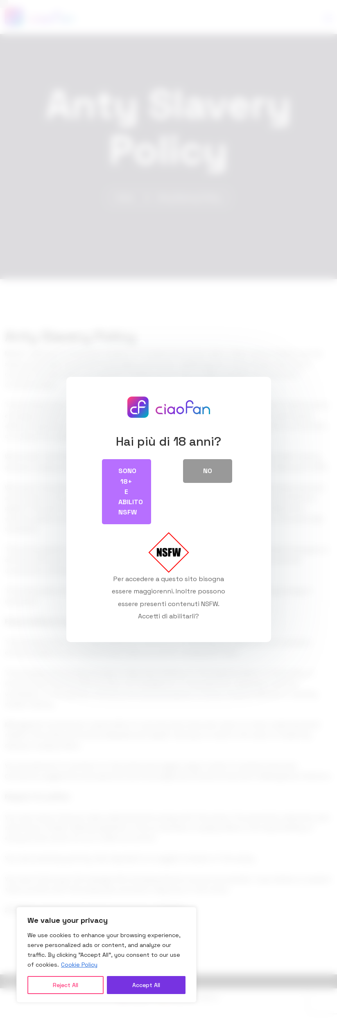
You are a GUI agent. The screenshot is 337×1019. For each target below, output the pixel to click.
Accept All (146, 985)
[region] (106, 955)
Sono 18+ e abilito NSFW (130, 491)
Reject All (65, 985)
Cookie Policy (79, 964)
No (207, 471)
